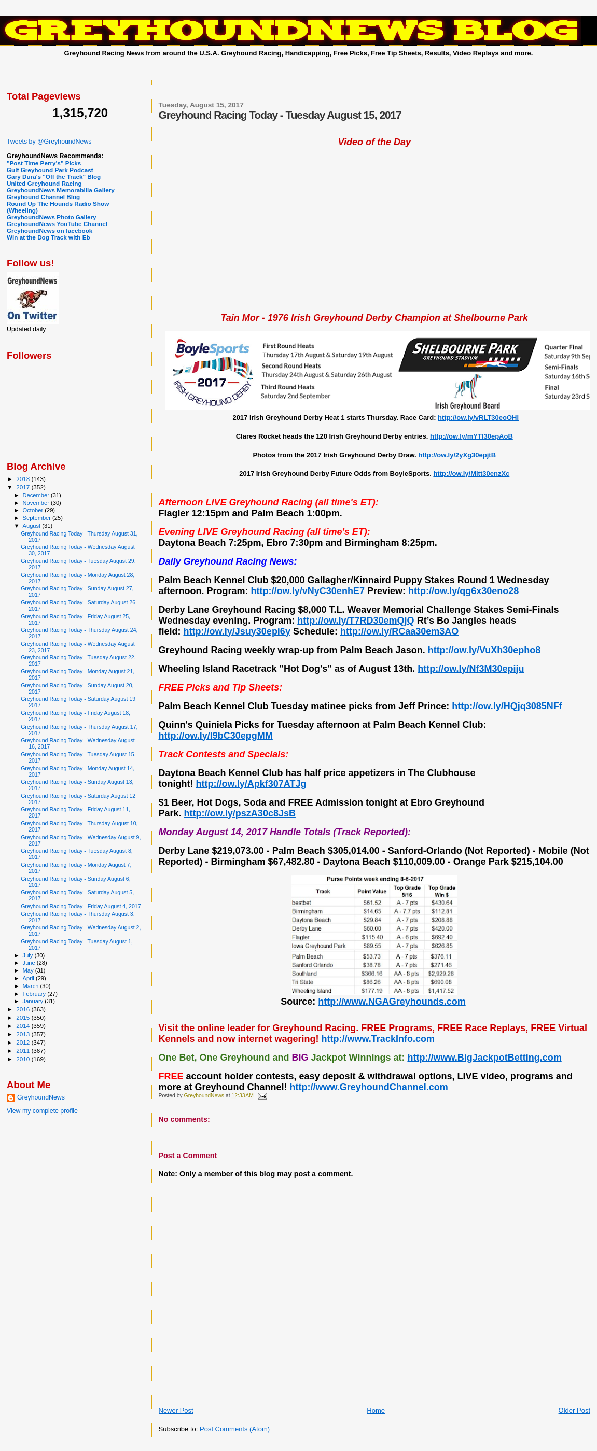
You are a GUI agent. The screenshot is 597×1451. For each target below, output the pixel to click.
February (35, 994)
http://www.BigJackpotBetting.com (484, 1057)
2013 (23, 1034)
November (37, 503)
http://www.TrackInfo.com (378, 1039)
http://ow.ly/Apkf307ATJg (251, 784)
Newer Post (176, 1410)
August (33, 526)
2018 (23, 478)
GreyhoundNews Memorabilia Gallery (61, 190)
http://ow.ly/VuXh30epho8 (484, 650)
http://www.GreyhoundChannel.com (369, 1087)
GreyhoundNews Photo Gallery (51, 217)
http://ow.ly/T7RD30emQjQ (355, 620)
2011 (23, 1050)
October (34, 510)
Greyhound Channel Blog (43, 196)
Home (376, 1410)
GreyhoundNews (41, 1097)
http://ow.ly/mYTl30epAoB (471, 436)
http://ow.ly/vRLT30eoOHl (478, 417)
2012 (23, 1042)
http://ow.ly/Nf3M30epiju (471, 669)
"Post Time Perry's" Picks (44, 163)
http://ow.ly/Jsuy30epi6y (237, 631)
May (29, 970)
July (29, 955)
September (38, 518)
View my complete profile (42, 1111)
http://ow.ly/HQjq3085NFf (507, 706)
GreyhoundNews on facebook (49, 230)
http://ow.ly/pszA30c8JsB (240, 813)
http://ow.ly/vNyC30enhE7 (308, 591)
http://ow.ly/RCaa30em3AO (399, 631)
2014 (23, 1025)
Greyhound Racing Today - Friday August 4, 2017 (81, 906)
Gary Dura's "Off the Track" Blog (54, 176)
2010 (23, 1058)
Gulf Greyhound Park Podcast (50, 169)
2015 (23, 1017)
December (37, 495)
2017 (23, 487)
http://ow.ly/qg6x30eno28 (463, 591)
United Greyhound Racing (44, 183)
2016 (23, 1009)
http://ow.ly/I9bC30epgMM (216, 735)
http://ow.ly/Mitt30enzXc (471, 473)
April (29, 978)
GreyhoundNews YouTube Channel (57, 223)
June (30, 963)
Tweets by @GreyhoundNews (49, 141)
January (34, 1001)
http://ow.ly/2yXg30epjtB (457, 455)
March (31, 986)
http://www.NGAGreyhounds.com (391, 1001)
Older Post (574, 1410)
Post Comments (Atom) (235, 1429)
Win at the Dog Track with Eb (48, 237)
